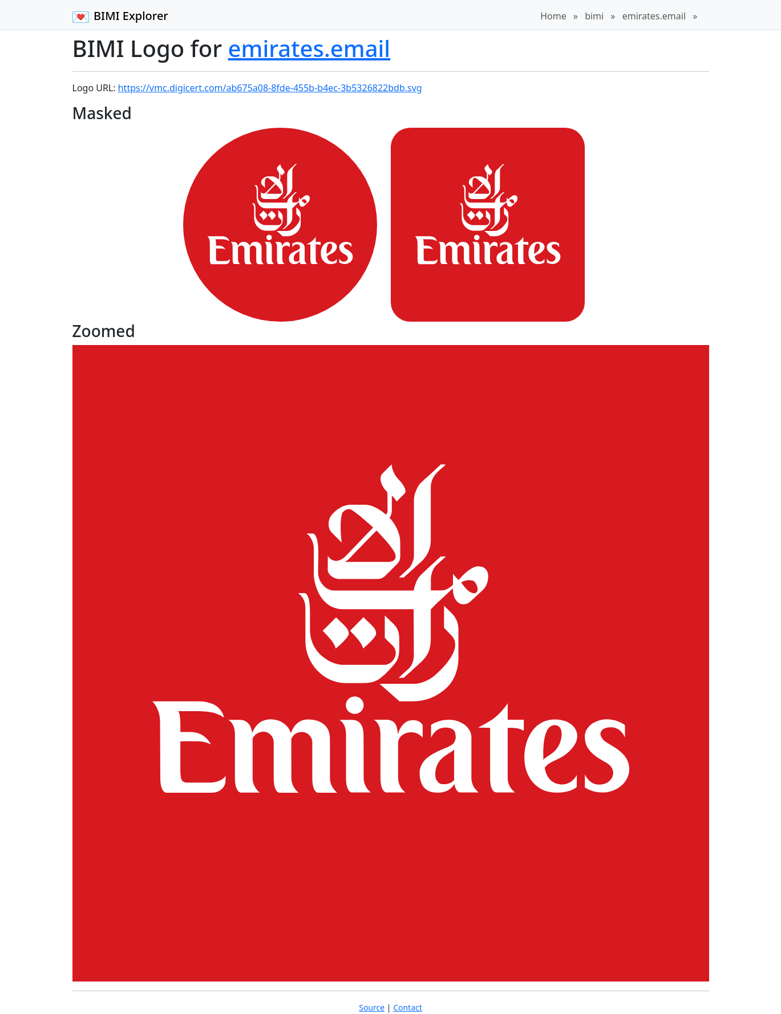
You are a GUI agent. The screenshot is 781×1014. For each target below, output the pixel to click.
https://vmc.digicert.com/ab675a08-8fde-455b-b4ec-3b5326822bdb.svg (270, 88)
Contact (407, 1007)
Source (372, 1007)
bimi (594, 16)
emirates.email (654, 16)
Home (553, 16)
